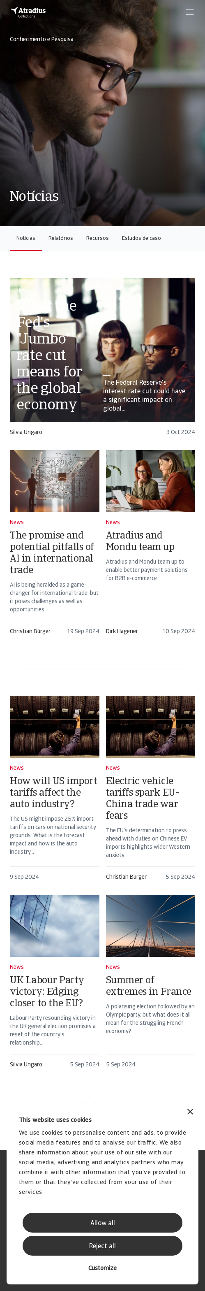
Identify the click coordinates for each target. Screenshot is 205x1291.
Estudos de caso (141, 238)
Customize (102, 1268)
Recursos (97, 238)
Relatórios (60, 238)
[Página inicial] (28, 12)
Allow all (102, 1223)
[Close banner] (190, 1113)
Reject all (102, 1246)
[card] (102, 360)
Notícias (25, 238)
